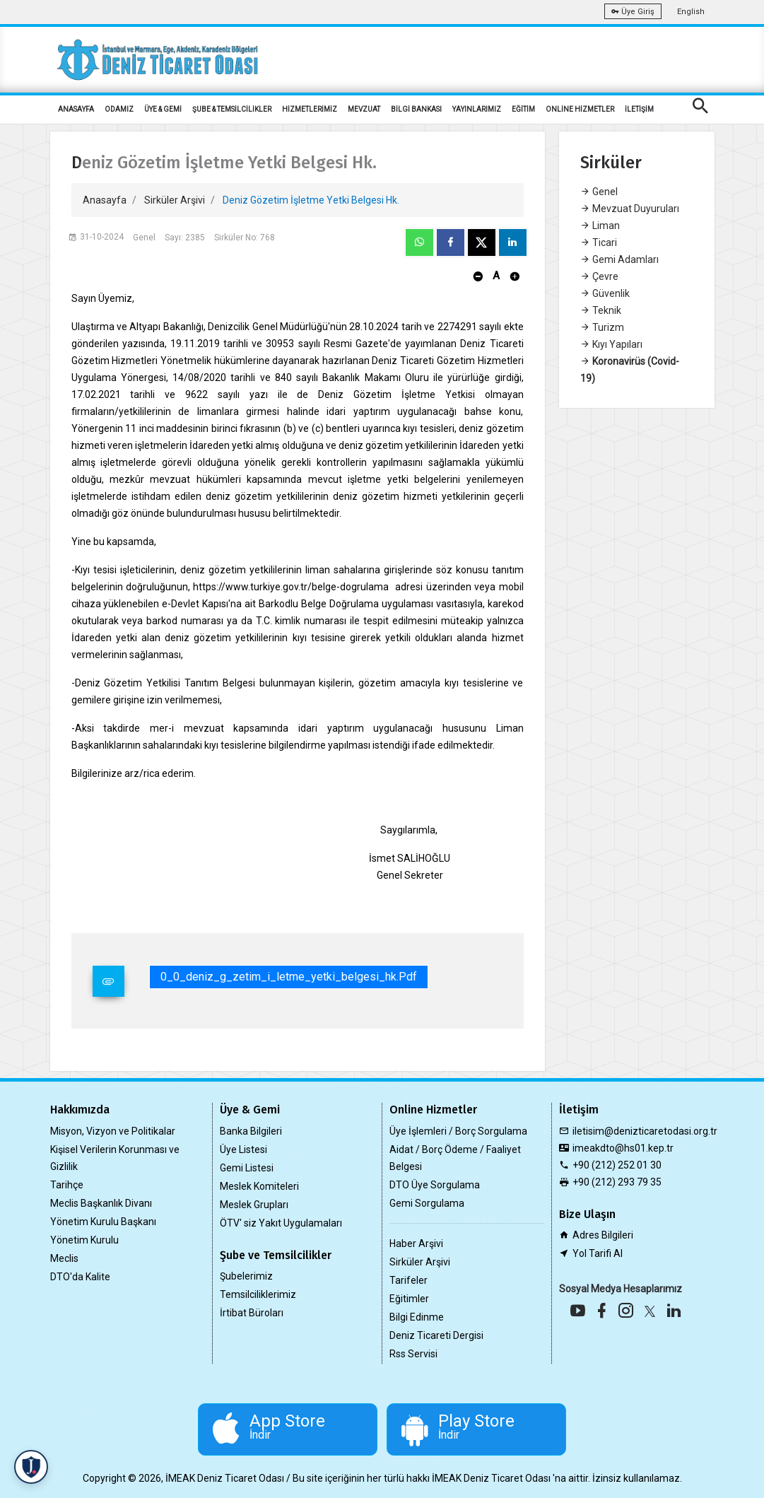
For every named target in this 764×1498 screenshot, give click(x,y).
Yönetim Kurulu (84, 1240)
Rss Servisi (413, 1353)
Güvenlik (605, 293)
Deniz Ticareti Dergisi (436, 1335)
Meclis (64, 1258)
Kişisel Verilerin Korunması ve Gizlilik (115, 1158)
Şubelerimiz (246, 1276)
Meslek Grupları (254, 1204)
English (691, 11)
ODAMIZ (119, 109)
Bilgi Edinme (416, 1317)
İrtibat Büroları (251, 1312)
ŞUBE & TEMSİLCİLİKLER (231, 109)
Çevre (599, 276)
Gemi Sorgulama (426, 1203)
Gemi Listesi (247, 1168)
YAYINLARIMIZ (476, 109)
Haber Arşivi (416, 1243)
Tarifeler (408, 1280)
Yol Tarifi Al (597, 1253)
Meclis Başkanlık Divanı (101, 1203)
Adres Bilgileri (602, 1235)
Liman (600, 225)
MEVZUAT (364, 109)
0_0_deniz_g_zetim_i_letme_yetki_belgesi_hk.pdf (288, 976)
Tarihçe (66, 1184)
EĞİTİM (523, 109)
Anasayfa (105, 200)
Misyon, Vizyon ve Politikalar (112, 1131)
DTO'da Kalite (80, 1276)
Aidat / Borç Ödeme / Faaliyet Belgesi (455, 1158)
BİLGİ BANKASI (416, 109)
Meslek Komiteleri (259, 1186)
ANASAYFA (76, 109)
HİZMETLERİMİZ (309, 109)
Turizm (602, 327)
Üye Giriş (632, 11)
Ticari (598, 242)
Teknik (600, 310)
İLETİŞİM (639, 109)
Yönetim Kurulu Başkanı (103, 1221)
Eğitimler (409, 1298)
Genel (599, 191)
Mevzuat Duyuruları (629, 208)
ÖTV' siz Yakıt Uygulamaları (281, 1223)
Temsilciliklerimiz (258, 1294)
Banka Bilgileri (251, 1131)
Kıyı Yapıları (611, 344)
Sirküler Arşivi (174, 200)
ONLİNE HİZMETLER (580, 109)
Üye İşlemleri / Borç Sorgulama (458, 1131)
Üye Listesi (243, 1149)
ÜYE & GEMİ (163, 109)
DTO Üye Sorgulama (434, 1184)
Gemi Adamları (619, 259)
